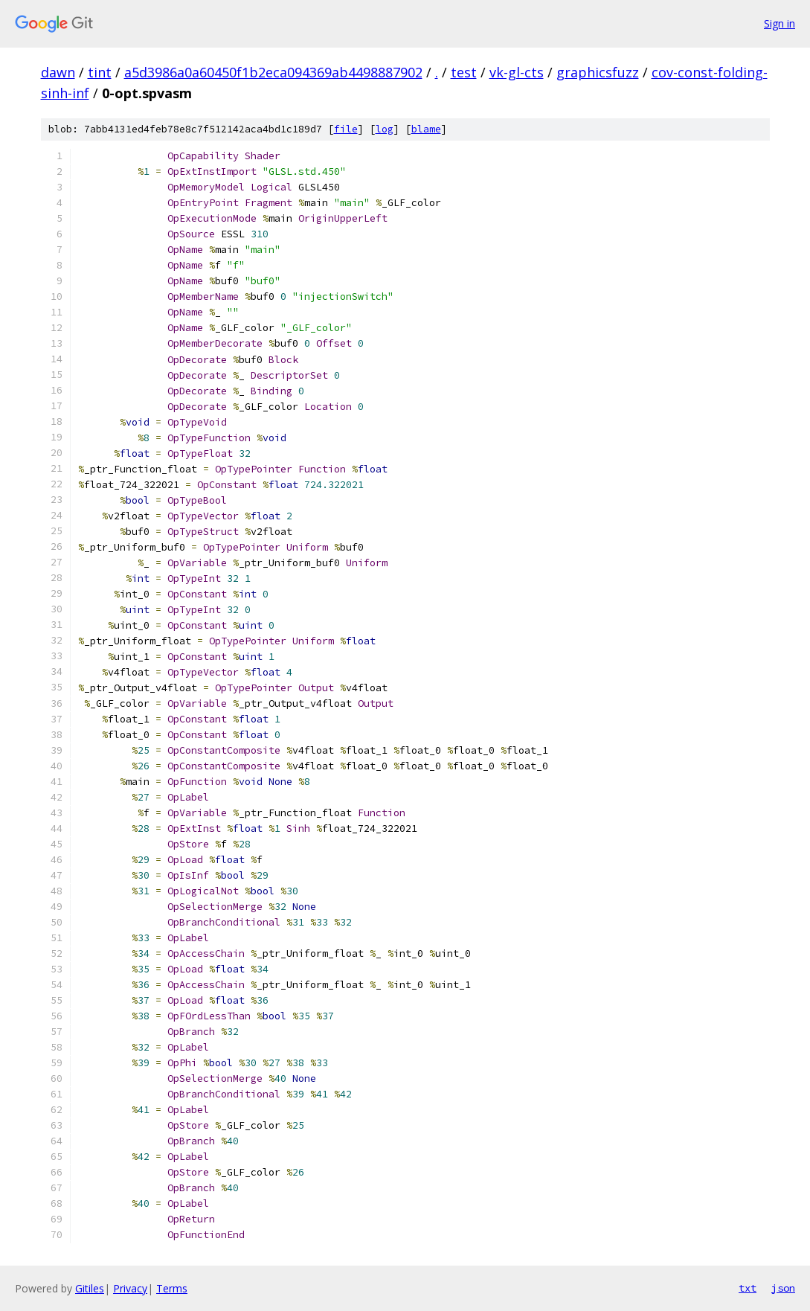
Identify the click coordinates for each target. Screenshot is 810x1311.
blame (426, 129)
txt (747, 1288)
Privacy (130, 1288)
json (783, 1288)
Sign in (779, 23)
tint (100, 72)
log (384, 129)
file (346, 129)
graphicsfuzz (597, 72)
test (464, 72)
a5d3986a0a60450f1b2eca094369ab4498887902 (273, 72)
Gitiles (89, 1288)
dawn (58, 72)
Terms (171, 1288)
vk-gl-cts (516, 72)
